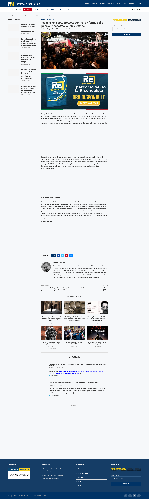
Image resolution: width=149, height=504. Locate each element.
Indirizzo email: (126, 28)
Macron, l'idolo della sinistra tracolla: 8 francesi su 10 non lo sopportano (74, 383)
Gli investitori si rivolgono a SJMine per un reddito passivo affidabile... (55, 10)
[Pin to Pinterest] (66, 255)
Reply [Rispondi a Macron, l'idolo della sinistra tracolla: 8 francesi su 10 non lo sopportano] (106, 383)
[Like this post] (54, 255)
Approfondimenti (83, 473)
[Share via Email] (71, 255)
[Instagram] (137, 10)
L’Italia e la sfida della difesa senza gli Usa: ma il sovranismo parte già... (51, 344)
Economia (110, 4)
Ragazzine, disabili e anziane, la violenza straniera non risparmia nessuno (52, 318)
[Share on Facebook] (58, 255)
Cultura (131, 4)
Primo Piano (82, 469)
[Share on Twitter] (62, 255)
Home (9, 15)
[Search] (140, 3)
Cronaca (94, 4)
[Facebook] (132, 10)
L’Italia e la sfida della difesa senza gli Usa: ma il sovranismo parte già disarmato (28, 89)
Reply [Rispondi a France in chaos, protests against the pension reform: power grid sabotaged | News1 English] (106, 364)
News (87, 4)
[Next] (35, 9)
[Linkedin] (139, 10)
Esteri (118, 4)
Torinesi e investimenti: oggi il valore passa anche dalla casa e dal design (28, 57)
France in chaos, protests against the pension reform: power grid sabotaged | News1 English (77, 364)
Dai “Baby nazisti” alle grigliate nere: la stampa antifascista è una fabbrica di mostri (74, 318)
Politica (102, 4)
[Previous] (34, 9)
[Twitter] (135, 10)
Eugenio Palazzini (52, 29)
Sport (124, 4)
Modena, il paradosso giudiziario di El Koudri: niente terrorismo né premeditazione (97, 318)
